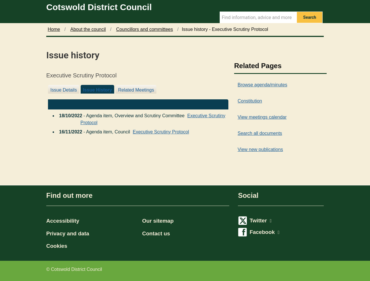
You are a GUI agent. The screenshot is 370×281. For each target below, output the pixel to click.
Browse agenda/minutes (262, 84)
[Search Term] (258, 17)
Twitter (260, 220)
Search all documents (260, 133)
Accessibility (62, 221)
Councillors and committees (144, 29)
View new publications (260, 149)
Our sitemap (158, 221)
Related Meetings (136, 90)
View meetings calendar (262, 117)
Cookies (56, 246)
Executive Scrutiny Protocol (161, 130)
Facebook (264, 232)
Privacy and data (67, 233)
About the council (88, 29)
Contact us (156, 233)
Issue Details (63, 90)
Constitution (250, 100)
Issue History (97, 90)
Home (54, 29)
